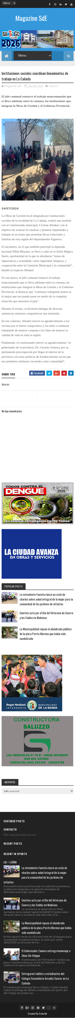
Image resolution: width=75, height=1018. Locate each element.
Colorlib (43, 1013)
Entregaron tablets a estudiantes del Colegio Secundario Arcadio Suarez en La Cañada (45, 978)
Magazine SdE (31, 18)
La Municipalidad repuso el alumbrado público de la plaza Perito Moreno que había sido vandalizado (46, 634)
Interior (53, 86)
